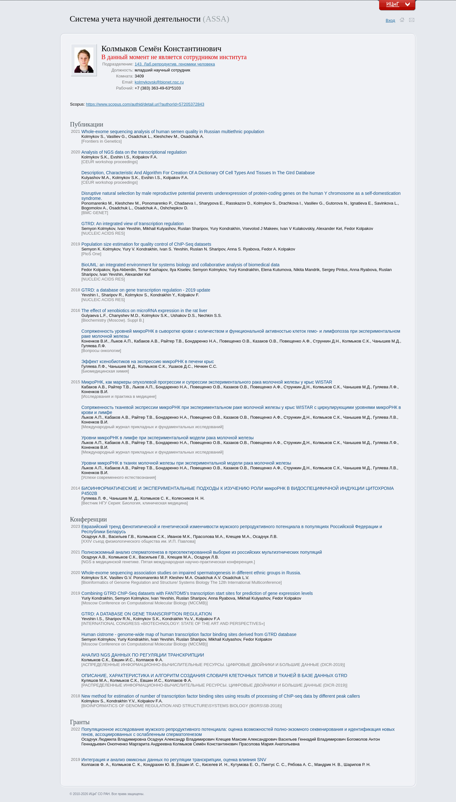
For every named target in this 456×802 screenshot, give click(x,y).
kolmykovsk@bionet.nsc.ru (159, 82)
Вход (390, 20)
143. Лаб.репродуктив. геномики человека (175, 64)
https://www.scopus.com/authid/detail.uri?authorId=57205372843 (145, 104)
